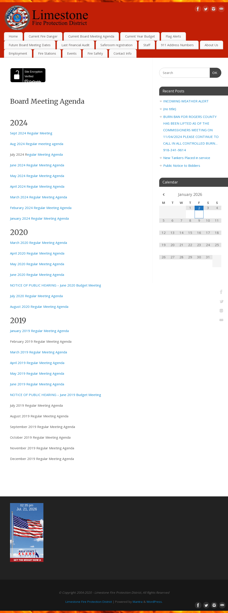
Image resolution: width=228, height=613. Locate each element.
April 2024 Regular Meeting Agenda (37, 186)
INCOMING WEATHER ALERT (186, 101)
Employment (18, 53)
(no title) (169, 109)
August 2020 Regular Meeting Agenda (39, 306)
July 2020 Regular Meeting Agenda (36, 296)
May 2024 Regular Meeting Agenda (37, 175)
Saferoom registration (116, 45)
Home (13, 36)
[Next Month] (216, 194)
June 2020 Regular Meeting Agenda (37, 274)
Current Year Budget (140, 36)
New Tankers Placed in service (186, 157)
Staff (146, 45)
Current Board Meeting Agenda (91, 36)
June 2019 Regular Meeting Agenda (37, 384)
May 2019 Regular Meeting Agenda (37, 373)
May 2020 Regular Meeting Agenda (37, 264)
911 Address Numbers (177, 45)
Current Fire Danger (43, 36)
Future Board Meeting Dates (30, 45)
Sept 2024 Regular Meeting (31, 133)
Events (72, 53)
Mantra (137, 602)
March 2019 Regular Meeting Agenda (38, 352)
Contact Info (123, 53)
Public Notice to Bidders (181, 165)
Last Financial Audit (75, 45)
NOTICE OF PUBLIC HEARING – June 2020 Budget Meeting (55, 285)
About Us (211, 45)
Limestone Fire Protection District (88, 602)
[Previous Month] (163, 194)
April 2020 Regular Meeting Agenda (37, 253)
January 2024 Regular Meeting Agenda (39, 218)
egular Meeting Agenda (45, 154)
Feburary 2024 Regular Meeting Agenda (40, 207)
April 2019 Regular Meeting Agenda (37, 362)
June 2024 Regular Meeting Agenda (37, 165)
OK (214, 72)
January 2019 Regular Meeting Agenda (39, 330)
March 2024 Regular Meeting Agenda (38, 197)
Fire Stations (47, 53)
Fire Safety (95, 53)
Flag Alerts (173, 36)
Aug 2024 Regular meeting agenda (36, 143)
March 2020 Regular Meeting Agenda (38, 242)
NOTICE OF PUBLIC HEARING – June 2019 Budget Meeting (55, 394)
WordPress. (155, 602)
